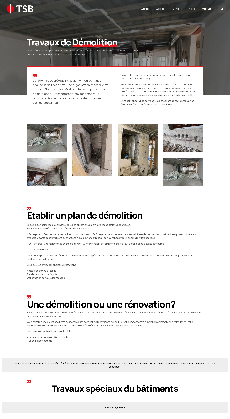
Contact (206, 8)
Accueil (145, 8)
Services (177, 8)
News (192, 8)
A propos (161, 8)
